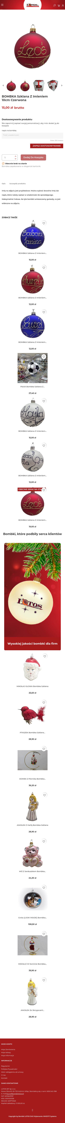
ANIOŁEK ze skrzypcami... (32, 1010)
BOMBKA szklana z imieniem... (32, 253)
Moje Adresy (6, 1052)
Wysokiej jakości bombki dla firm (33, 643)
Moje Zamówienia (8, 1049)
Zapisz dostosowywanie (47, 146)
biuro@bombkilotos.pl (15, 1094)
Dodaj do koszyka (33, 157)
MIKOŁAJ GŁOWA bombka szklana (32, 686)
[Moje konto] (63, 5)
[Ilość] (8, 158)
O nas (3, 1075)
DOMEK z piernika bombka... (32, 779)
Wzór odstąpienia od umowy (12, 1072)
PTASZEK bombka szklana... (32, 732)
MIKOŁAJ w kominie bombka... (32, 964)
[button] (54, 5)
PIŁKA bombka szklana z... (32, 386)
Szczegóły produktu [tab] (17, 184)
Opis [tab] (4, 184)
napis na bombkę (9, 130)
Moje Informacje (7, 1055)
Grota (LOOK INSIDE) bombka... (32, 918)
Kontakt (4, 1078)
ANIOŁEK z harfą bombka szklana (32, 825)
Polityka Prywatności (9, 1069)
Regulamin (5, 1066)
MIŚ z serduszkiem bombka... (32, 871)
